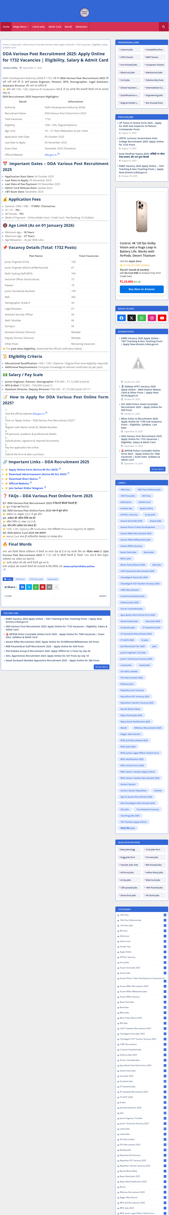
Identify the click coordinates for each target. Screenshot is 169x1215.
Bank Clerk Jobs (128, 552)
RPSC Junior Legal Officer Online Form (139, 752)
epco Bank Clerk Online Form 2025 (137, 614)
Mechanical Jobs (154, 72)
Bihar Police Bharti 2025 (132, 564)
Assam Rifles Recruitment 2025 (135, 533)
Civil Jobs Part (153, 849)
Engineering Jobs (154, 95)
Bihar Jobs (125, 558)
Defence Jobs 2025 (129, 602)
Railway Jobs (127, 683)
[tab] (6, 26)
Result (68, 26)
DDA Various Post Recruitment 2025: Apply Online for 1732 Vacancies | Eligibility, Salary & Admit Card (56, 628)
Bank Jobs (149, 552)
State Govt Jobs (128, 895)
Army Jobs (150, 514)
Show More (101, 666)
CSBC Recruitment (129, 589)
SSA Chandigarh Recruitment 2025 (137, 803)
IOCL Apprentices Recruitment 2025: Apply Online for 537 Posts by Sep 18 (47, 655)
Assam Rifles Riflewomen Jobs (135, 539)
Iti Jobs (144, 640)
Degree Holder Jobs (130, 102)
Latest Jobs (38, 26)
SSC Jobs (124, 809)
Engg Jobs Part (127, 857)
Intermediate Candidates (156, 87)
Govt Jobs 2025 (152, 621)
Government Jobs (129, 621)
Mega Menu (19, 26)
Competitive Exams (155, 49)
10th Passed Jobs (154, 887)
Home (6, 26)
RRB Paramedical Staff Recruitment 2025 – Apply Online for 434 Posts (45, 646)
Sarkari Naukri (128, 784)
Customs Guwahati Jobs (132, 596)
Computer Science (155, 64)
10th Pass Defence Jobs (149, 489)
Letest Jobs (144, 665)
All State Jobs (152, 895)
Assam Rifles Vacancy (131, 545)
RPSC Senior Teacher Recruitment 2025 (139, 777)
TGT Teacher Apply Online (133, 821)
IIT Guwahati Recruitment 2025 (136, 633)
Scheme (158, 790)
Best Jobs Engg (127, 849)
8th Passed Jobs (154, 864)
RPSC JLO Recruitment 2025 (134, 740)
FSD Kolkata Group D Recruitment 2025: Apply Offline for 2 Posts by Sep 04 (48, 651)
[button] (163, 26)
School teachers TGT (130, 87)
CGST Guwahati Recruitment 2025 (137, 571)
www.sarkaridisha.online (79, 566)
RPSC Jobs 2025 (127, 746)
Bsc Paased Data (154, 102)
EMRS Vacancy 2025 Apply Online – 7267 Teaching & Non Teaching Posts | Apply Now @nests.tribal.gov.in (54, 620)
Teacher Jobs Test (129, 864)
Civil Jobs (125, 80)
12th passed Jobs (128, 887)
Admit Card (55, 26)
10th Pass (20, 579)
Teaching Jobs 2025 (129, 815)
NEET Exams (152, 57)
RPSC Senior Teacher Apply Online (137, 771)
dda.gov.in (52, 154)
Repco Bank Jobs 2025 (131, 715)
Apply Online (146, 508)
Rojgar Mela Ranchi (130, 734)
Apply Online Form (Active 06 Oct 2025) (35, 469)
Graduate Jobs (127, 627)
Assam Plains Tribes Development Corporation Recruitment (137, 528)
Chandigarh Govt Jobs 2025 (134, 577)
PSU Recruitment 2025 (131, 677)
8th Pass (146, 495)
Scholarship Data (155, 80)
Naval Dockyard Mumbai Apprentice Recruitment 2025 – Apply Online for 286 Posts (53, 660)
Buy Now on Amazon (142, 289)
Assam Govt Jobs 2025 (131, 520)
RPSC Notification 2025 (131, 759)
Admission (81, 26)
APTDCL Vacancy (128, 514)
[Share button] (56, 587)
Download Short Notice (25, 478)
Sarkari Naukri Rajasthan (133, 790)
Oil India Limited (128, 671)
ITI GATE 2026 (127, 640)
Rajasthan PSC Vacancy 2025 (134, 696)
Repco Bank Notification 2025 (135, 721)
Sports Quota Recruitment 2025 (136, 796)
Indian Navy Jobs (154, 872)
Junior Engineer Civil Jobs (133, 652)
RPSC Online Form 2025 (132, 765)
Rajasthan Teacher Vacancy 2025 (136, 702)
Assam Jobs (155, 520)
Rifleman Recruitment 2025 (147, 727)
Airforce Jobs (127, 872)
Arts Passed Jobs (128, 64)
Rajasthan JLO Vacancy (132, 690)
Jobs (154, 646)
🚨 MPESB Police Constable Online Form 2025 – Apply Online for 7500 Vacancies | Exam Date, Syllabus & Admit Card (55, 636)
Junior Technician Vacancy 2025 (136, 658)
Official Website (20, 483)
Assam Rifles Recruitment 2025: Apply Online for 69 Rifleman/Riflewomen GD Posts (52, 641)
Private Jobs (152, 857)
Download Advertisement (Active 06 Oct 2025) (39, 474)
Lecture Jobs (126, 49)
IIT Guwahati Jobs (151, 627)
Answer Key (126, 508)
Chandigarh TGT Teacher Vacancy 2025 (139, 583)
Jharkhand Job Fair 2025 (132, 646)
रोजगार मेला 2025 (127, 828)
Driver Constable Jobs (131, 608)
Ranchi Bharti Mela (130, 709)
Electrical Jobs (127, 72)
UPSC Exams (126, 57)
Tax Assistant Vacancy (147, 809)
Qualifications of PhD (130, 95)
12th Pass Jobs (36, 579)
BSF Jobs (156, 564)
